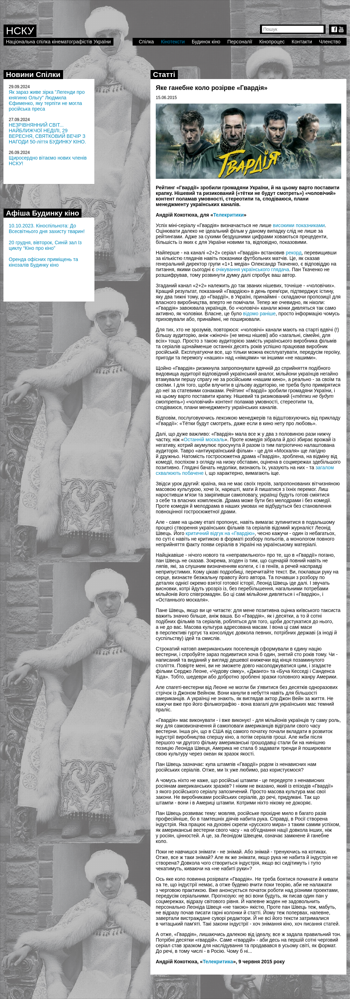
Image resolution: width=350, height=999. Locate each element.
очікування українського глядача (252, 269)
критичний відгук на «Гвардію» (220, 533)
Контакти (302, 41)
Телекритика (218, 961)
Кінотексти (173, 41)
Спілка (146, 41)
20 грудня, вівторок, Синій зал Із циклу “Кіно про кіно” (45, 245)
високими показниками (299, 225)
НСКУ (20, 30)
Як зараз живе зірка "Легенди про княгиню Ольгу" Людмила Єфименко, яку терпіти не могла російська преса (47, 100)
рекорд (293, 252)
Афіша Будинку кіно (42, 213)
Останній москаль (204, 439)
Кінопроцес (272, 41)
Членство (330, 41)
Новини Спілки (33, 74)
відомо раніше (259, 313)
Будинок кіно (206, 41)
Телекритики (228, 215)
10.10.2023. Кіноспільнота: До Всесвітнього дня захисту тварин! (47, 228)
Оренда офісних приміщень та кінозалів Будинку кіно (43, 262)
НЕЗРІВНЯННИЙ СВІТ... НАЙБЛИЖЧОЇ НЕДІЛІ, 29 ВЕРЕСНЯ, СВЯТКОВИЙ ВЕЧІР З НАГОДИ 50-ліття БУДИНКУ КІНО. (47, 133)
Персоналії (239, 41)
